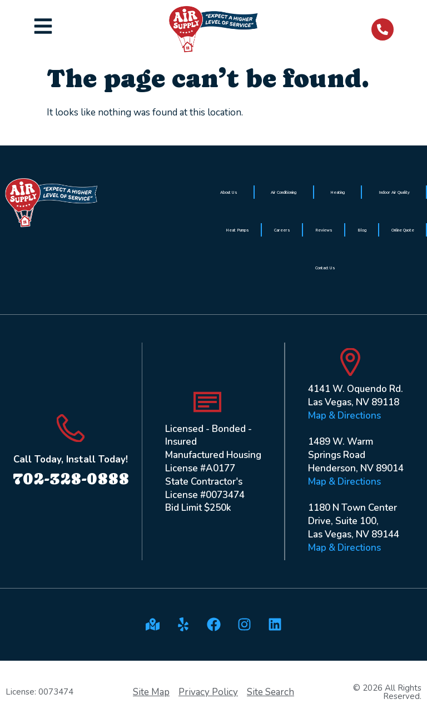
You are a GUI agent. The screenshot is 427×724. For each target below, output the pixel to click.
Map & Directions (344, 415)
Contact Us (325, 267)
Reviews (323, 230)
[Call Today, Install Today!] (71, 428)
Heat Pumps (237, 230)
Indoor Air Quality (394, 192)
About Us (228, 192)
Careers (282, 230)
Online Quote (402, 230)
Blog (362, 230)
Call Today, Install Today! (70, 459)
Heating (337, 192)
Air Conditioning (283, 192)
